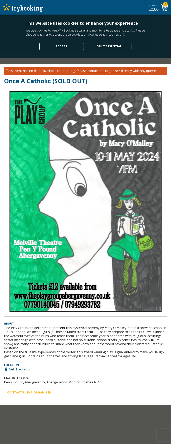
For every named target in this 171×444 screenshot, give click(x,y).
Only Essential (109, 46)
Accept (61, 46)
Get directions (19, 369)
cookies (42, 30)
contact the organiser (103, 71)
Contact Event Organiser (29, 392)
